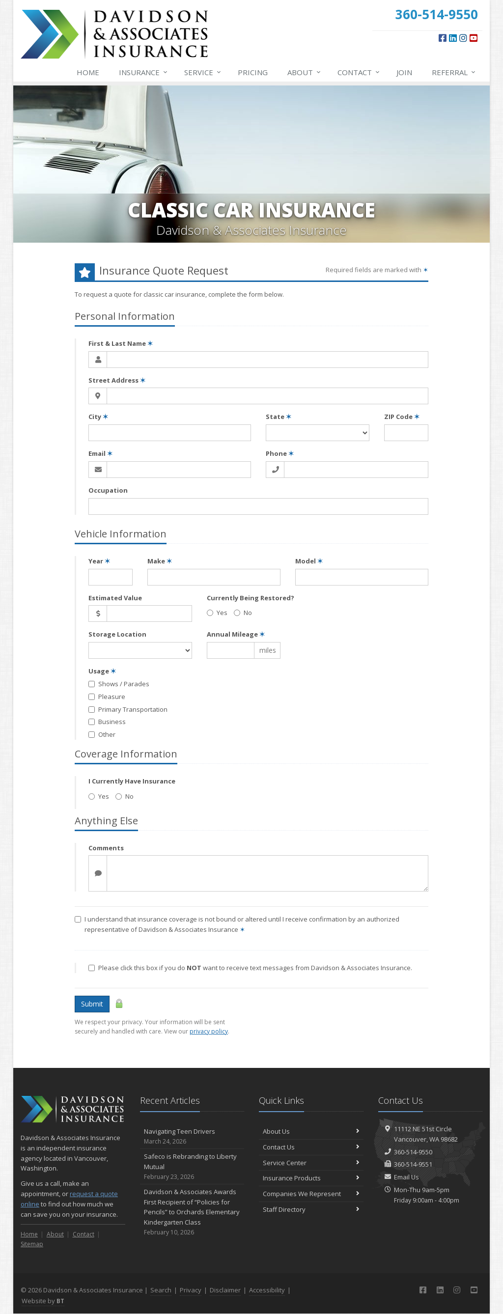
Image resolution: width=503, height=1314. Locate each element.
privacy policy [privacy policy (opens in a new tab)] (209, 1031)
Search (160, 1290)
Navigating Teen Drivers (192, 1136)
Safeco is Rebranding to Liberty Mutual (192, 1166)
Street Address (116, 380)
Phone (280, 453)
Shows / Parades (118, 683)
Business (107, 721)
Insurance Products (311, 1178)
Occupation (108, 490)
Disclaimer (225, 1290)
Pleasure (106, 696)
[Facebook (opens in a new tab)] (443, 38)
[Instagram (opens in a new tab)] (463, 38)
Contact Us (311, 1147)
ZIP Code (401, 416)
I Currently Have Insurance (131, 781)
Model (309, 561)
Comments (106, 847)
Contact (359, 72)
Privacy (190, 1290)
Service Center (311, 1162)
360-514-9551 (413, 1164)
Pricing (253, 72)
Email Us (406, 1177)
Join (404, 72)
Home (88, 72)
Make (159, 561)
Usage (102, 671)
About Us (311, 1131)
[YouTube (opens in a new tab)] (473, 38)
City (98, 416)
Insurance (143, 72)
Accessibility (267, 1290)
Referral (454, 72)
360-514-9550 (413, 1151)
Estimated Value (115, 597)
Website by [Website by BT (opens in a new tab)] (43, 1300)
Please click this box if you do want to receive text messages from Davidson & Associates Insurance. (250, 967)
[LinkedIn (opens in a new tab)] (453, 38)
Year (99, 561)
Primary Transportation (128, 709)
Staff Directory (311, 1209)
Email (100, 453)
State (278, 416)
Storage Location (117, 634)
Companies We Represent (311, 1193)
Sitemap (32, 1244)
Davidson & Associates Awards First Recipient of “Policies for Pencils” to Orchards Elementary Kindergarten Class (192, 1212)
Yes (217, 612)
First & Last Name (120, 343)
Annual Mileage (236, 634)
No (243, 612)
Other (101, 734)
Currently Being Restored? (250, 597)
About (304, 72)
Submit (92, 1003)
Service (203, 72)
